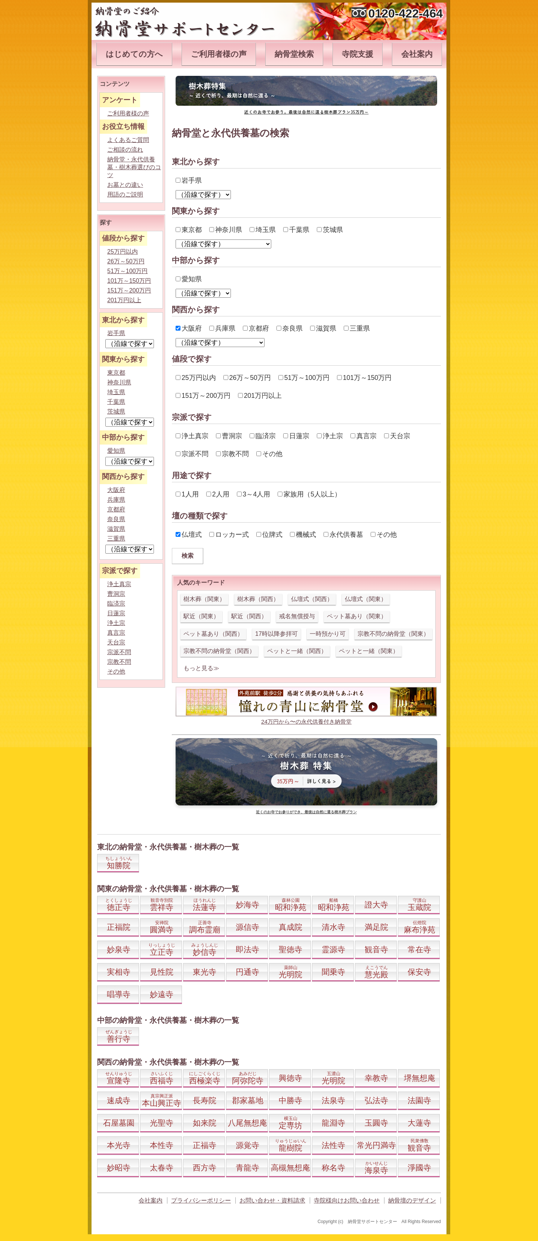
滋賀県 (323, 328)
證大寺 (376, 904)
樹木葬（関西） (258, 599)
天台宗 (397, 436)
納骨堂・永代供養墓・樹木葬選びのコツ (134, 167)
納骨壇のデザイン (412, 1200)
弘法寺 (376, 1100)
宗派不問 (192, 454)
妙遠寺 (161, 994)
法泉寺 (333, 1100)
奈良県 (289, 328)
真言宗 (363, 436)
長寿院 (204, 1100)
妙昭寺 (118, 1167)
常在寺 (419, 949)
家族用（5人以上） (309, 494)
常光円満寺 (376, 1145)
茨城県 (330, 229)
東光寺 (204, 972)
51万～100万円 (304, 377)
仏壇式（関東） (366, 599)
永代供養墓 (343, 534)
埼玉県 (263, 229)
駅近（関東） (201, 616)
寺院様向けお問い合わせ (347, 1200)
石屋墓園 (118, 1122)
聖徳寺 (290, 949)
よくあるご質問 (128, 140)
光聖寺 (161, 1122)
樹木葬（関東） (204, 599)
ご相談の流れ (125, 149)
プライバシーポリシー (201, 1200)
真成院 (290, 927)
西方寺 (204, 1167)
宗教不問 (232, 454)
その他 (269, 454)
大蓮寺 (419, 1122)
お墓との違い (125, 185)
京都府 (256, 328)
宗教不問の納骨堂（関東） (393, 634)
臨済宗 (263, 436)
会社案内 (417, 54)
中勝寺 (290, 1100)
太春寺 (161, 1167)
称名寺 (333, 1167)
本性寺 (161, 1145)
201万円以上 (260, 395)
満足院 (376, 927)
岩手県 (189, 180)
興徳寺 (290, 1078)
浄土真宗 (192, 436)
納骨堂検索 (294, 54)
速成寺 (118, 1100)
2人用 (217, 494)
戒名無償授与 (297, 616)
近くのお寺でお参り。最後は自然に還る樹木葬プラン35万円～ (306, 112)
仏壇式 (189, 534)
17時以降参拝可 (276, 634)
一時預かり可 (328, 634)
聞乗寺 (333, 972)
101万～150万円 (364, 377)
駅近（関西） (249, 616)
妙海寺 (247, 904)
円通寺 (247, 972)
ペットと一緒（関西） (297, 651)
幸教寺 (376, 1078)
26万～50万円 (247, 377)
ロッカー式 (229, 534)
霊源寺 (333, 949)
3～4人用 (253, 494)
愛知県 (189, 279)
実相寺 (118, 972)
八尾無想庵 (247, 1122)
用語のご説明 (125, 194)
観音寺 (376, 949)
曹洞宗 (229, 436)
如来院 (204, 1122)
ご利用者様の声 (219, 54)
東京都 (189, 229)
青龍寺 (247, 1167)
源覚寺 (247, 1145)
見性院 (161, 972)
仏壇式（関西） (312, 599)
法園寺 (419, 1100)
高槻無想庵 (290, 1167)
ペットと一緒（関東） (369, 651)
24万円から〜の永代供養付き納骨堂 (306, 721)
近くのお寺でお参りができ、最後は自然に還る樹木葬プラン (306, 812)
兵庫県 (222, 328)
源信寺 (247, 927)
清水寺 (333, 927)
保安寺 (419, 972)
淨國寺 (419, 1167)
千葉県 (296, 229)
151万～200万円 (203, 395)
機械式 (303, 534)
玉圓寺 (376, 1122)
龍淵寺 (333, 1122)
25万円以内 (196, 377)
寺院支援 (357, 54)
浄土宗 (330, 436)
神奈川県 (225, 229)
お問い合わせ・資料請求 (272, 1200)
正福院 (118, 927)
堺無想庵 (419, 1078)
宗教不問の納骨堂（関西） (219, 651)
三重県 (357, 328)
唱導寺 (118, 994)
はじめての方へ (134, 54)
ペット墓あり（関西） (213, 634)
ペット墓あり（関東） (357, 616)
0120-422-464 (405, 13)
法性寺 (333, 1145)
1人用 (187, 494)
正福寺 (204, 1145)
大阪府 (189, 328)
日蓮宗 (296, 436)
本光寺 (118, 1145)
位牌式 (269, 534)
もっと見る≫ (201, 668)
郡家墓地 (247, 1100)
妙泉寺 (118, 949)
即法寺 (247, 949)
